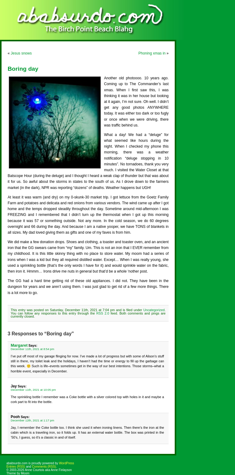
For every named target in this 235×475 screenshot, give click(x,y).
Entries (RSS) (15, 466)
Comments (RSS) (44, 466)
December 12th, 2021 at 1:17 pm (32, 420)
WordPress (66, 463)
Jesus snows (21, 53)
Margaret (19, 345)
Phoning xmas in (152, 53)
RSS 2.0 (102, 313)
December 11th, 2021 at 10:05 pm (33, 389)
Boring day (23, 69)
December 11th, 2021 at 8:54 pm (32, 349)
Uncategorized (154, 310)
